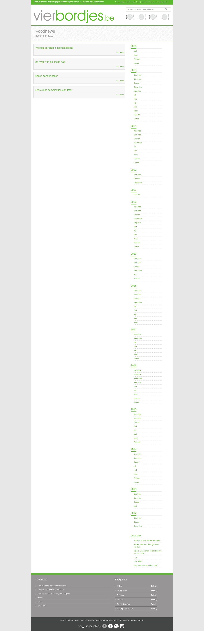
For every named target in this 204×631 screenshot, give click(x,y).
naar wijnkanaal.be (162, 2)
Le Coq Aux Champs (125, 609)
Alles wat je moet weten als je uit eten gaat (54, 594)
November (137, 79)
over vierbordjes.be (147, 2)
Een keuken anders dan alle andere (51, 590)
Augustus (137, 91)
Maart (136, 55)
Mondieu (120, 595)
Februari (137, 59)
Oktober (137, 83)
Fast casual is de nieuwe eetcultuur (147, 541)
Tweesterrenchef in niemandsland (54, 47)
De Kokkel (121, 600)
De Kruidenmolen (123, 604)
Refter (119, 586)
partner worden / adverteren (130, 2)
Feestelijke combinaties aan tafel (53, 90)
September (138, 87)
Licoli (135, 557)
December (137, 75)
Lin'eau (40, 602)
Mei (135, 103)
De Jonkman (122, 591)
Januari (136, 63)
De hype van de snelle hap (50, 61)
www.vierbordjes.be (87, 620)
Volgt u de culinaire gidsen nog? (146, 565)
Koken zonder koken (46, 76)
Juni (135, 99)
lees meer (120, 53)
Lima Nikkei (138, 561)
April (135, 51)
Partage (40, 598)
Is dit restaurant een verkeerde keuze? (52, 586)
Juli (135, 95)
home (117, 2)
